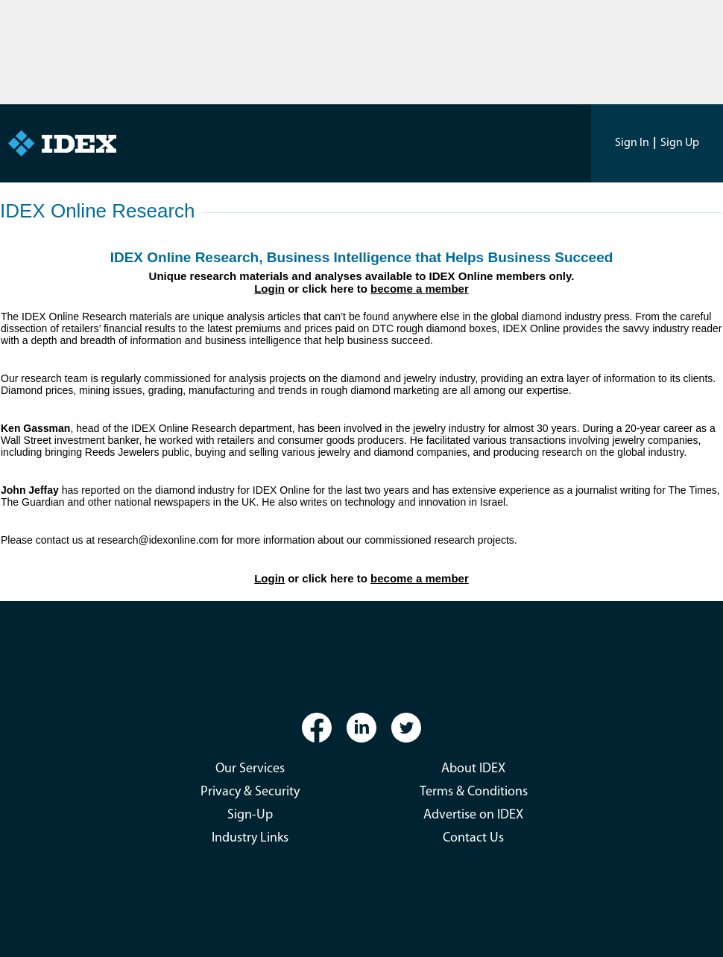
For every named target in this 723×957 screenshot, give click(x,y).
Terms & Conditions (474, 792)
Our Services (250, 769)
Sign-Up (250, 815)
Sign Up (679, 143)
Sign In (632, 143)
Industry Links (250, 838)
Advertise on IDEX (473, 815)
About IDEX (473, 769)
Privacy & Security (250, 792)
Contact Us (473, 838)
